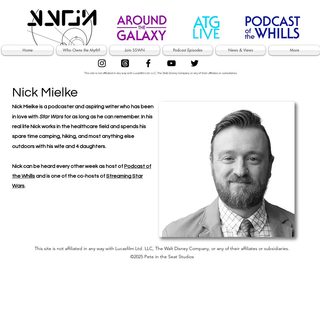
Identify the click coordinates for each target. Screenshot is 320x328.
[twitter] (194, 63)
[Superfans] (171, 63)
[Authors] (102, 63)
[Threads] (125, 63)
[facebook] (148, 63)
